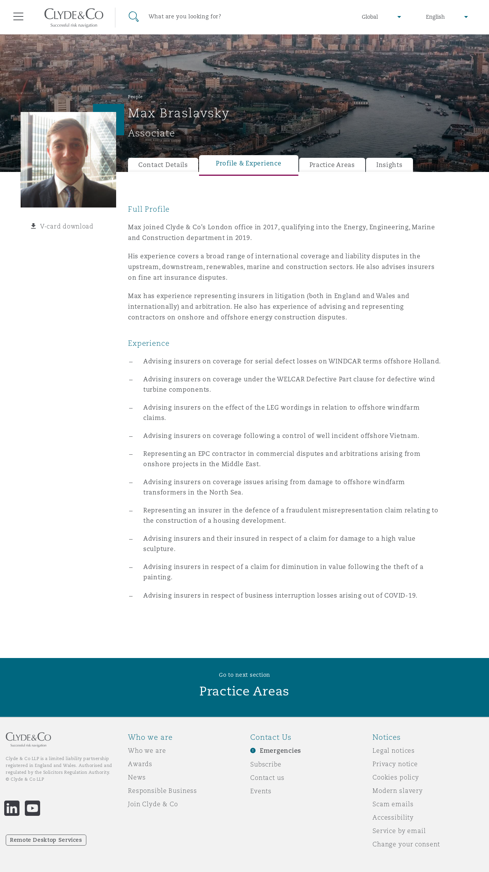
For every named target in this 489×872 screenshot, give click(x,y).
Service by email (399, 831)
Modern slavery (397, 790)
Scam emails (392, 804)
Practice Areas (332, 165)
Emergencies (280, 751)
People (135, 96)
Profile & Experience (249, 163)
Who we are (147, 750)
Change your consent (406, 844)
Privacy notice (395, 764)
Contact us (267, 777)
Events (261, 791)
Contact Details (163, 165)
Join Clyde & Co (153, 804)
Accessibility (393, 817)
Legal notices (393, 750)
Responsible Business (162, 790)
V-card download (67, 226)
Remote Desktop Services (46, 839)
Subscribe (266, 764)
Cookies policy (395, 777)
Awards (140, 764)
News (137, 777)
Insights (389, 165)
